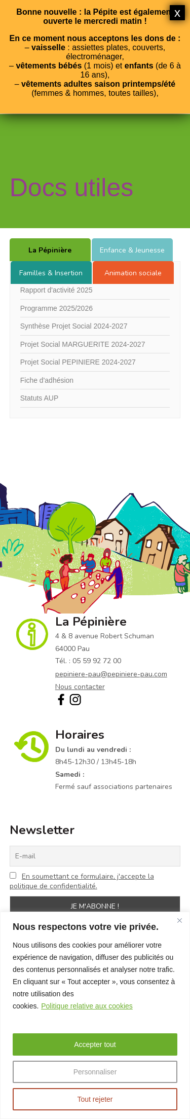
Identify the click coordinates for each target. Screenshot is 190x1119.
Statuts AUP (39, 398)
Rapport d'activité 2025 (56, 290)
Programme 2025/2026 (56, 308)
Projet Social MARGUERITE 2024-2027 (82, 344)
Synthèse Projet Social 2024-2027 (74, 326)
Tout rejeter (94, 1099)
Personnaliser (95, 1072)
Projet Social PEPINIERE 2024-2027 (78, 362)
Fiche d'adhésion (46, 380)
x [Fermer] (177, 12)
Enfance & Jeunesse (132, 250)
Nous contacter (80, 687)
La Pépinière (49, 250)
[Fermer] (179, 920)
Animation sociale (133, 273)
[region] (95, 1015)
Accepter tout (95, 1044)
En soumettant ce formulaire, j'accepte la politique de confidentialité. (82, 881)
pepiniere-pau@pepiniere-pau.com (111, 674)
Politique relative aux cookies (87, 1006)
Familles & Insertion (51, 273)
